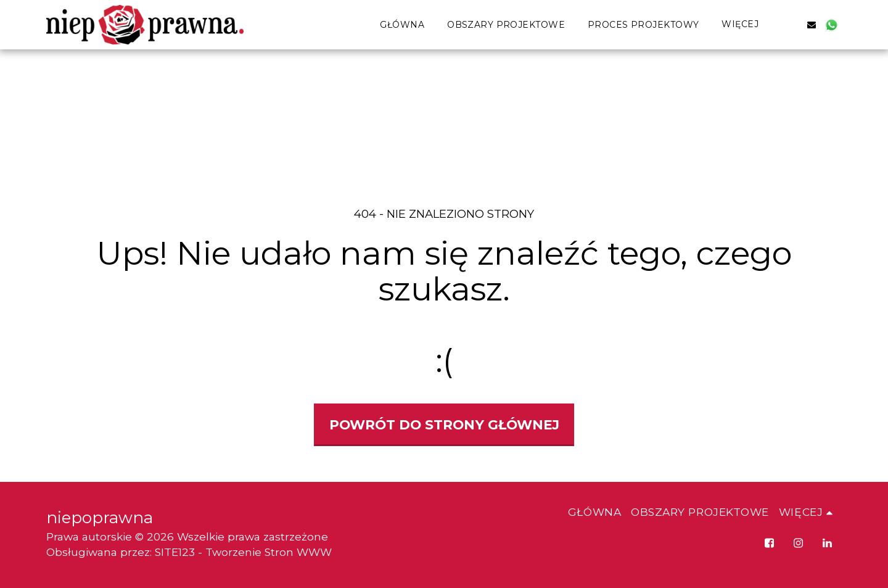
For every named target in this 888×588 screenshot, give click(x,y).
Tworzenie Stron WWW (268, 551)
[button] (792, 24)
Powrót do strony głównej (444, 424)
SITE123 (175, 551)
